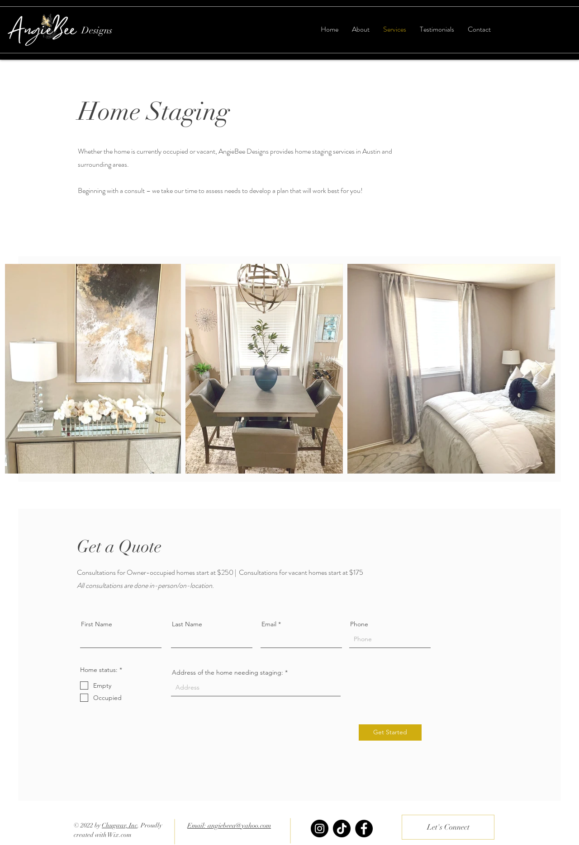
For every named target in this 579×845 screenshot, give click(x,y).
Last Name (187, 624)
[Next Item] (539, 369)
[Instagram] (319, 828)
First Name (96, 624)
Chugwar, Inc (120, 825)
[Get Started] (390, 732)
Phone (359, 624)
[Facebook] (364, 828)
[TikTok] (342, 828)
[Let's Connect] (448, 827)
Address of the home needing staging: (227, 672)
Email (268, 624)
